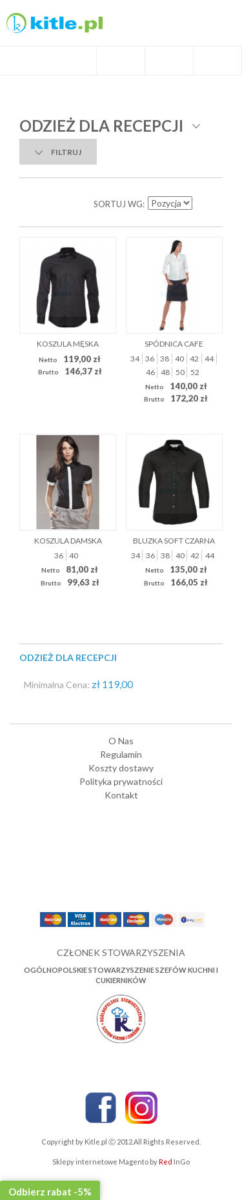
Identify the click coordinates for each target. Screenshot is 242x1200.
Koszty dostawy (121, 767)
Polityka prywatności (121, 781)
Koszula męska (68, 344)
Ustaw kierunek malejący (203, 204)
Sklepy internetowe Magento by (121, 1161)
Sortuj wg (118, 204)
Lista (58, 204)
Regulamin (121, 754)
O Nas (121, 740)
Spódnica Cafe (174, 344)
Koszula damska (68, 540)
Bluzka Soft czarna (174, 540)
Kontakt (121, 794)
